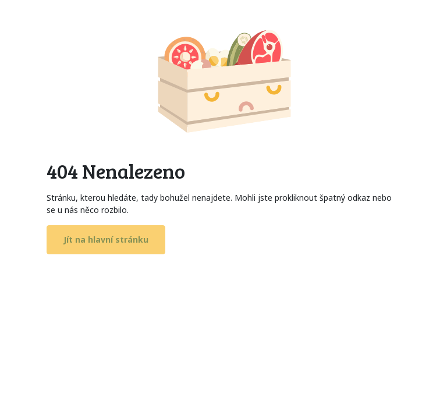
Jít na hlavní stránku (105, 239)
